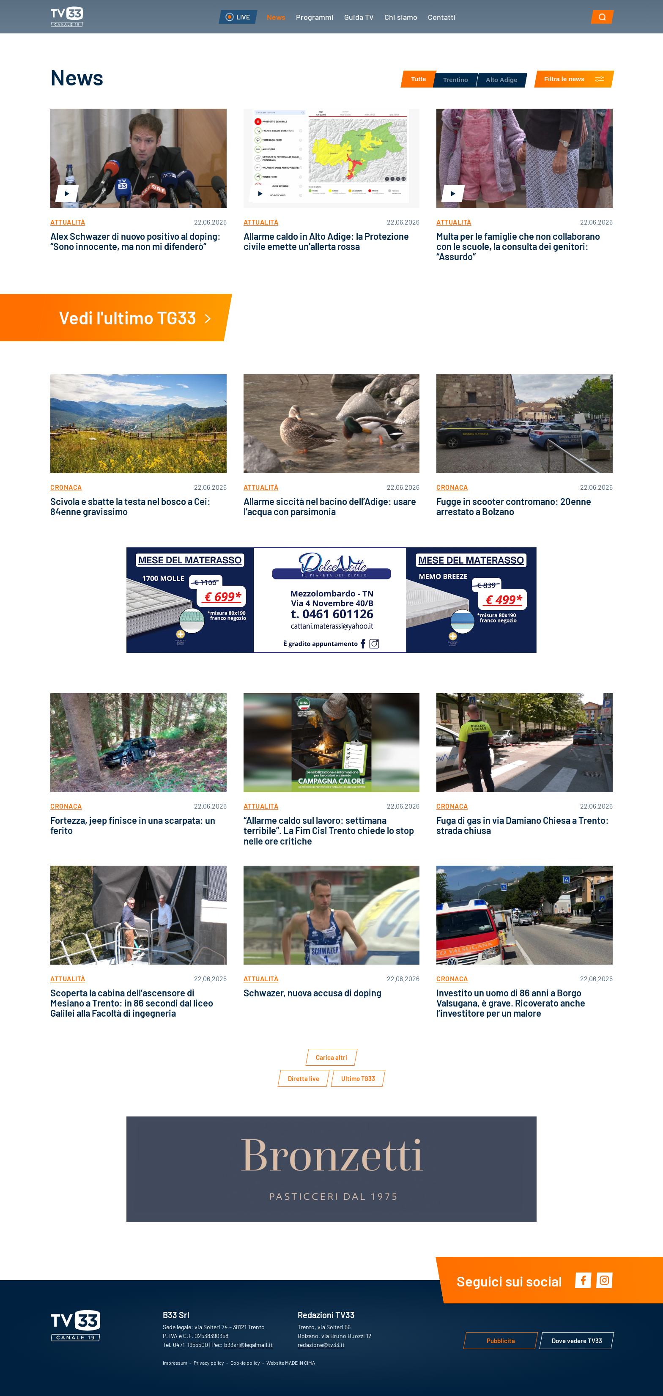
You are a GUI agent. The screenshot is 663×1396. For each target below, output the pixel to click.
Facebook (583, 1280)
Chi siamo (400, 16)
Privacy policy (209, 1362)
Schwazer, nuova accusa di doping (312, 992)
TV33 (66, 16)
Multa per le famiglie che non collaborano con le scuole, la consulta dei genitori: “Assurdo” (518, 246)
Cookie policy (245, 1362)
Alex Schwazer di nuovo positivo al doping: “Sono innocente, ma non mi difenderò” (135, 241)
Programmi (315, 16)
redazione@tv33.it (321, 1344)
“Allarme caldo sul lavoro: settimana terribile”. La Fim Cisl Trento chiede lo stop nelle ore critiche (329, 830)
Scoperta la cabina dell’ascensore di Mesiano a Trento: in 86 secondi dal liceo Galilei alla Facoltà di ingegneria (131, 1002)
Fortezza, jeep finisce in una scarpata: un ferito (132, 825)
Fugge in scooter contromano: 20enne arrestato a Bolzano (513, 506)
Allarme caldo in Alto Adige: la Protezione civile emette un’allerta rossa (326, 241)
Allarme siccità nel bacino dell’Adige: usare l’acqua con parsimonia (330, 506)
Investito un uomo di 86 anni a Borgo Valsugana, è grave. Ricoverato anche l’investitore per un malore (510, 1002)
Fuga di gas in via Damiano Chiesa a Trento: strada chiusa (522, 825)
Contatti (442, 16)
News (276, 16)
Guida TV (359, 16)
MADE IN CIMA (300, 1362)
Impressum (175, 1362)
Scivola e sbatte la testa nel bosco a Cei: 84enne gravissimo (130, 506)
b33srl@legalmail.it (248, 1344)
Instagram (604, 1280)
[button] (602, 17)
